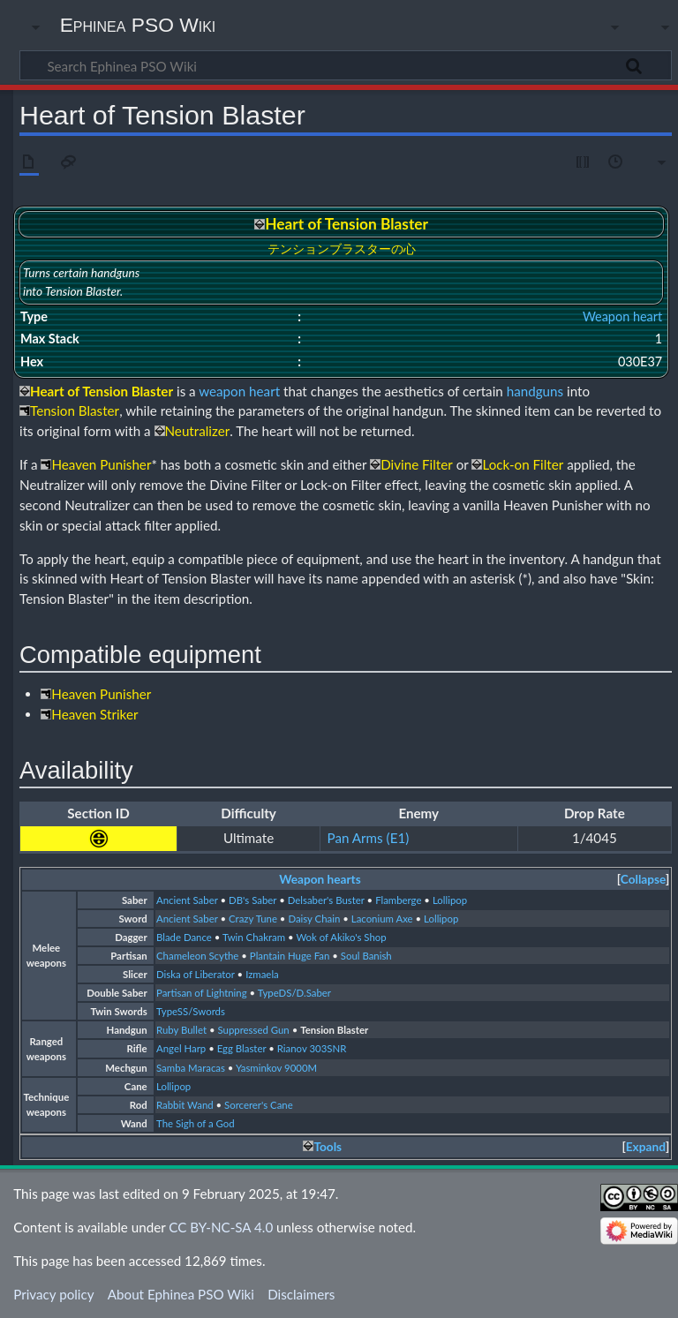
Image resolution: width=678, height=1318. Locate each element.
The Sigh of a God (195, 1123)
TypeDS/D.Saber (294, 992)
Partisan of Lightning (201, 992)
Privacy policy (53, 1294)
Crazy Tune (253, 918)
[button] (643, 879)
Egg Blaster (242, 1048)
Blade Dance (184, 937)
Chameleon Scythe (197, 955)
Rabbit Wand (185, 1105)
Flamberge (398, 900)
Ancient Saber (187, 900)
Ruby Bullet (181, 1030)
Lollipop (450, 900)
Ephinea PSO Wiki (138, 24)
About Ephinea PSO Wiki (181, 1294)
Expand (646, 1147)
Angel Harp (181, 1048)
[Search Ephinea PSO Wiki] (345, 65)
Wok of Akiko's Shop (341, 937)
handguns (535, 391)
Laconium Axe (382, 918)
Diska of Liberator (195, 974)
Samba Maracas (190, 1067)
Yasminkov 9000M (276, 1067)
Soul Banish (366, 955)
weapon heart (239, 391)
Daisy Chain (314, 918)
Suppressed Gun (254, 1030)
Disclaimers (301, 1294)
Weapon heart (622, 316)
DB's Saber (252, 900)
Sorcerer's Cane (258, 1105)
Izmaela (262, 974)
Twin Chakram (253, 937)
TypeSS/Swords (190, 1011)
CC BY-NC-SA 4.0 (221, 1227)
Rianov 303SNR (311, 1048)
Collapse (643, 879)
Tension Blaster (334, 1030)
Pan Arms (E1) (369, 838)
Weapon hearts (319, 879)
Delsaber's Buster (326, 900)
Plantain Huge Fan (290, 955)
